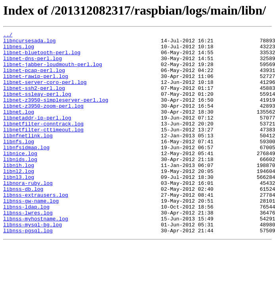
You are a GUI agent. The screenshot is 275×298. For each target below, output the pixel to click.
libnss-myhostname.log (35, 256)
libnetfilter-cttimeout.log (43, 149)
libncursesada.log (29, 42)
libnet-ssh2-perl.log (34, 99)
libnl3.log (18, 206)
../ (7, 35)
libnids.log (20, 185)
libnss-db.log (23, 220)
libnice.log (20, 178)
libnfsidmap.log (26, 171)
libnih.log (18, 192)
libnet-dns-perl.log (32, 64)
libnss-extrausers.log (35, 228)
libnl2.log (18, 199)
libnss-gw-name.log (31, 235)
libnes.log (18, 49)
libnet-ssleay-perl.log (37, 106)
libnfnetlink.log (28, 156)
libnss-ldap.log (26, 242)
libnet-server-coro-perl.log (45, 92)
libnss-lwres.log (28, 249)
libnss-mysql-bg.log (32, 263)
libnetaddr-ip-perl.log (37, 135)
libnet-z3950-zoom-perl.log (43, 121)
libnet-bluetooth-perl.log (41, 57)
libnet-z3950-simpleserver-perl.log (55, 114)
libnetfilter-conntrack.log (43, 142)
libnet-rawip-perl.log (35, 85)
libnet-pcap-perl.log (34, 78)
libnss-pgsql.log (28, 270)
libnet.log (18, 128)
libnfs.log (18, 163)
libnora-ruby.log (28, 213)
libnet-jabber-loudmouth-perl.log (52, 71)
